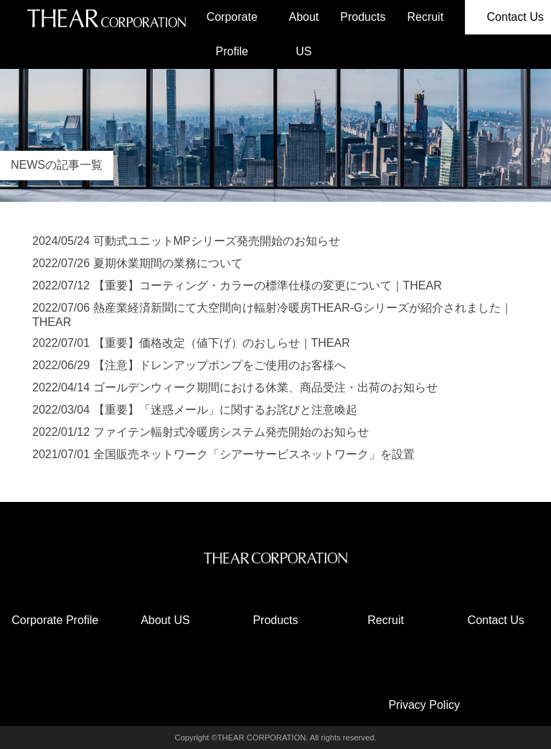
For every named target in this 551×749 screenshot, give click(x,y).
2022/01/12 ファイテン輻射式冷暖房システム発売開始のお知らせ (200, 432)
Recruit (425, 17)
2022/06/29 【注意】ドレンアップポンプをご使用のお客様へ (189, 365)
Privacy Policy (424, 705)
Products (362, 17)
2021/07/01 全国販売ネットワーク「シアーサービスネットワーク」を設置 (223, 454)
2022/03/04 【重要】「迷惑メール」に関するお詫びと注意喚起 (194, 410)
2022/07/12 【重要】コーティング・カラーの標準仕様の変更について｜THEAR (237, 285)
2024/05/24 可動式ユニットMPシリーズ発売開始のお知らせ (186, 241)
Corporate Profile (232, 34)
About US (303, 34)
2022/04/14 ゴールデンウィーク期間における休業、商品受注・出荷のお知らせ (235, 387)
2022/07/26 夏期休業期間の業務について (137, 263)
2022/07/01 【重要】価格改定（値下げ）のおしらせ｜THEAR (191, 343)
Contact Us (496, 620)
